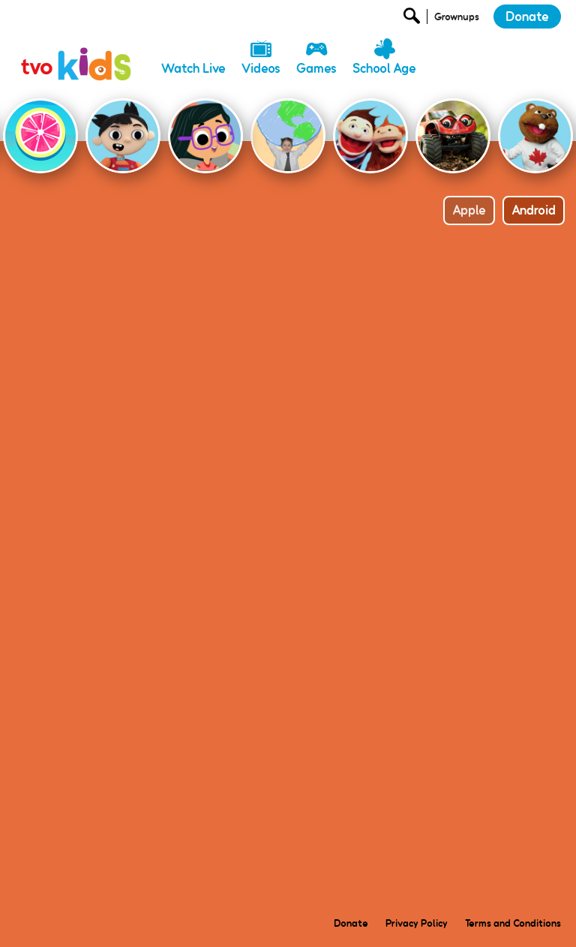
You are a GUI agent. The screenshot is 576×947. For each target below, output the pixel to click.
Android (534, 210)
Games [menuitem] (316, 68)
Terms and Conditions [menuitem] (513, 923)
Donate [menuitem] (351, 923)
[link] (77, 49)
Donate (527, 17)
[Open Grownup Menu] (455, 20)
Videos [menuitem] (261, 68)
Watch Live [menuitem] (193, 68)
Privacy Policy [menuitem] (417, 923)
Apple (469, 210)
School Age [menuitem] (384, 68)
